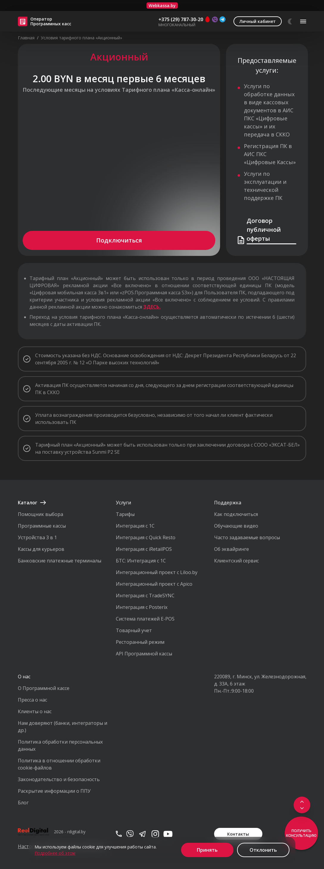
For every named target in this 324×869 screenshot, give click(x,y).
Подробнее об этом (55, 853)
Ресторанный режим (140, 642)
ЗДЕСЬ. (152, 307)
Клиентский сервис (236, 560)
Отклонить (263, 850)
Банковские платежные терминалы (59, 560)
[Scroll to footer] (301, 806)
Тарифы (125, 514)
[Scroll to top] (301, 800)
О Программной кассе (43, 688)
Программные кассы (42, 526)
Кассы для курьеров (41, 549)
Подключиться (119, 240)
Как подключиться (236, 514)
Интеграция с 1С (135, 526)
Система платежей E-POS (145, 618)
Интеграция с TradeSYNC (145, 595)
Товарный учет (134, 630)
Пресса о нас (32, 700)
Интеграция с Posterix (141, 607)
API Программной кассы (144, 653)
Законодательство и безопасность (59, 779)
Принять (207, 850)
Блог (23, 802)
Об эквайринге (231, 549)
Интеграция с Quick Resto (145, 537)
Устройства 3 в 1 (37, 537)
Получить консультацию (301, 833)
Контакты (238, 834)
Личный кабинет (257, 21)
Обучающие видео (236, 526)
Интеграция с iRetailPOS (144, 549)
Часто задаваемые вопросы (247, 537)
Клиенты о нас (35, 711)
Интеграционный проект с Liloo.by (156, 572)
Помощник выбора (40, 514)
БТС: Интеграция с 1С (141, 560)
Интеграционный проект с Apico (154, 584)
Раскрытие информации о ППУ (54, 791)
